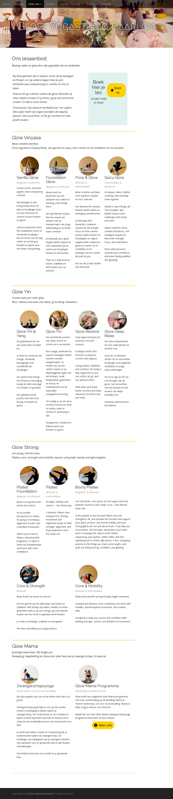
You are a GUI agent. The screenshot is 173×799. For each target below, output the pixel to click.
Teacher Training (70, 4)
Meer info (103, 725)
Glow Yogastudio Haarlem (86, 26)
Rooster (19, 4)
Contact (108, 4)
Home (6, 4)
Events (50, 4)
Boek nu (116, 90)
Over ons (35, 4)
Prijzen (92, 4)
